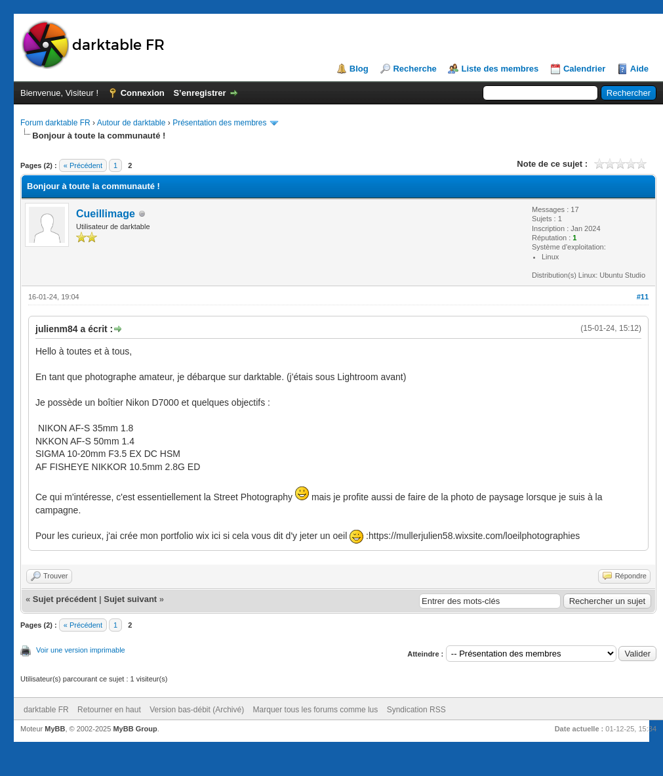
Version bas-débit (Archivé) (197, 709)
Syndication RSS (416, 709)
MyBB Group (135, 729)
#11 (643, 297)
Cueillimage (105, 213)
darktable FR (46, 709)
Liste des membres (499, 69)
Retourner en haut (109, 709)
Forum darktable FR (55, 122)
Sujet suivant (130, 599)
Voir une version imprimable (80, 650)
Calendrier (584, 69)
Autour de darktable (131, 122)
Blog (359, 69)
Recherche (414, 69)
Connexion (143, 93)
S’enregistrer (199, 93)
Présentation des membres (219, 122)
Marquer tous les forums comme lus (315, 709)
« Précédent (83, 165)
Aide (639, 69)
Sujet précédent (65, 599)
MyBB (55, 729)
